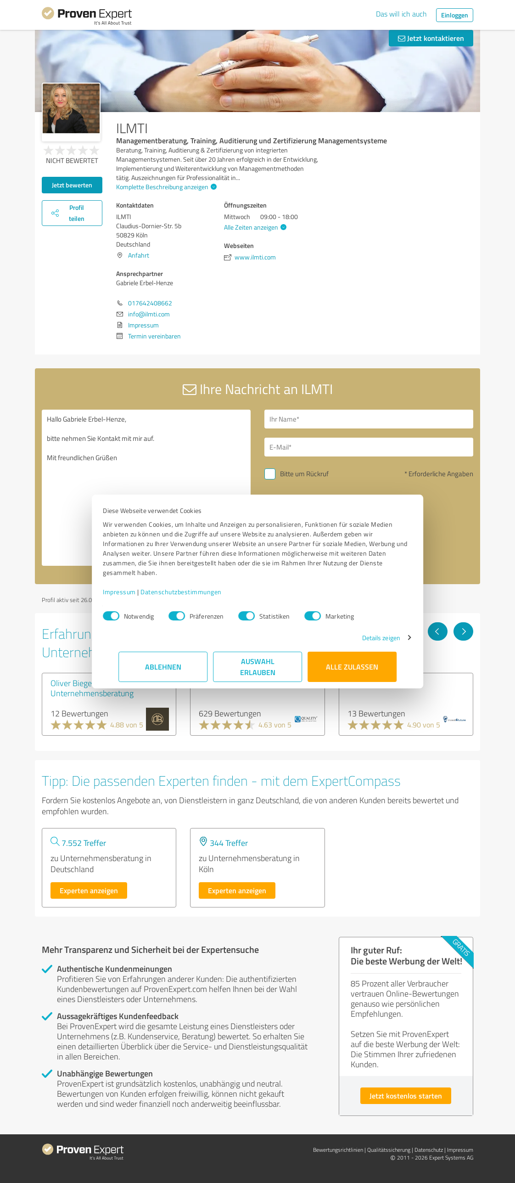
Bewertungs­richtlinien (338, 1150)
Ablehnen (163, 666)
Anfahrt (138, 255)
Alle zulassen (352, 666)
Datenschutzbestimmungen (196, 591)
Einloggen (454, 15)
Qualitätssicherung (388, 1150)
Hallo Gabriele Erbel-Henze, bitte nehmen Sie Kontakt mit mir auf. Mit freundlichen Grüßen (146, 488)
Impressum (134, 591)
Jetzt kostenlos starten (405, 1095)
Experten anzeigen (89, 890)
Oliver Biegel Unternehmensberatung (92, 688)
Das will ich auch (401, 14)
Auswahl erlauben (257, 666)
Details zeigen (366, 637)
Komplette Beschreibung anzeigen (165, 186)
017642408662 (150, 303)
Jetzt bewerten (72, 184)
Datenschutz (428, 1150)
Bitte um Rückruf (304, 474)
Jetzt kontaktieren (431, 38)
